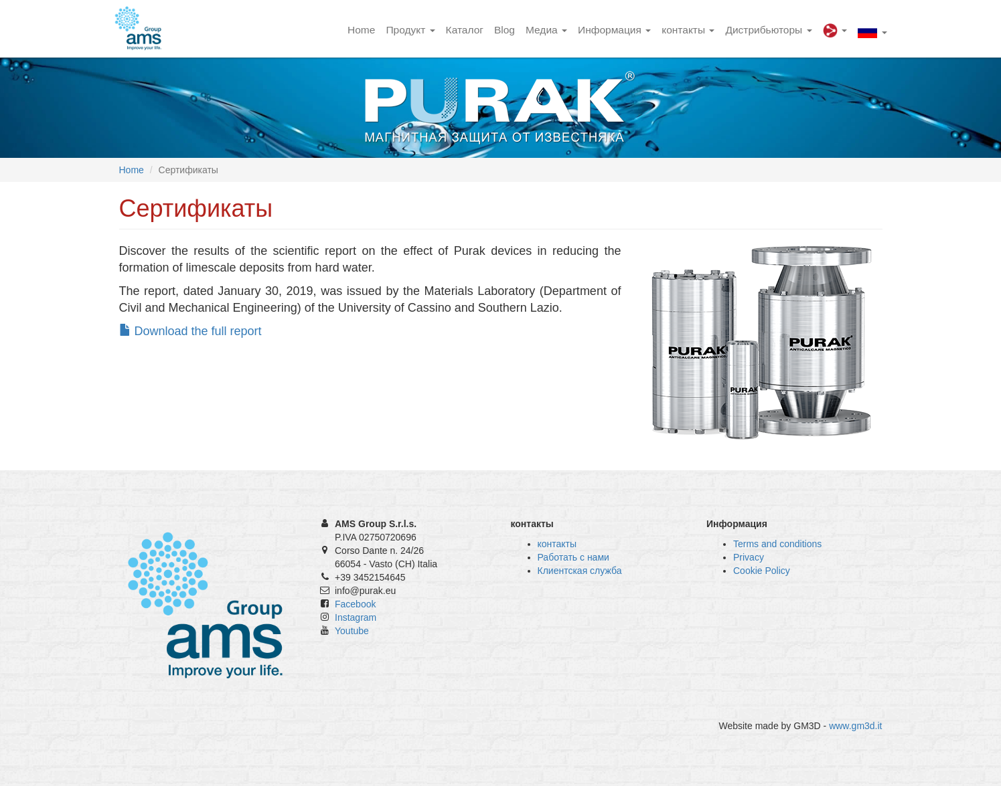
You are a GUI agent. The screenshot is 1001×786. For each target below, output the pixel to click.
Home (361, 29)
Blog (504, 29)
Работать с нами (573, 557)
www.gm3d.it (855, 725)
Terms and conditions (777, 543)
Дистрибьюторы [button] (768, 29)
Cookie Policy (761, 570)
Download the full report (190, 331)
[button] (835, 28)
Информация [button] (614, 29)
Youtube (352, 630)
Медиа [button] (546, 29)
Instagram (355, 617)
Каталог (464, 29)
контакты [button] (688, 29)
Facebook (355, 604)
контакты (557, 543)
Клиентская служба (580, 570)
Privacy (748, 557)
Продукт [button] (410, 29)
